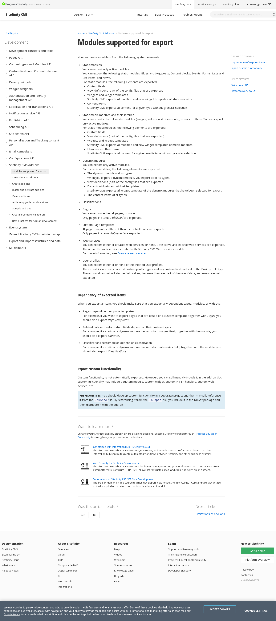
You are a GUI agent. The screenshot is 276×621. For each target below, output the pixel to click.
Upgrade (119, 575)
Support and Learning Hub (183, 548)
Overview (63, 548)
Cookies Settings (256, 610)
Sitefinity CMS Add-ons (101, 33)
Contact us (247, 574)
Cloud (61, 554)
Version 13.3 (83, 14)
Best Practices (164, 14)
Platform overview (243, 91)
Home (81, 33)
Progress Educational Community (187, 559)
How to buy (247, 569)
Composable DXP (68, 564)
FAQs (117, 581)
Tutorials (142, 14)
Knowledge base (124, 570)
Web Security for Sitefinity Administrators (116, 462)
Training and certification (182, 554)
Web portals (65, 581)
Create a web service (132, 253)
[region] (138, 611)
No (94, 514)
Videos (118, 554)
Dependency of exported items (249, 62)
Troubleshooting (192, 14)
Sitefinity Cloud (10, 559)
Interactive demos (178, 564)
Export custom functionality (246, 68)
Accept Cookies (219, 609)
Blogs (117, 548)
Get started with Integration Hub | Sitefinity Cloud (121, 446)
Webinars (119, 559)
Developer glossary (179, 570)
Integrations (65, 586)
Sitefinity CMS (10, 548)
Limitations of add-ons (210, 513)
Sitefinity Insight (11, 554)
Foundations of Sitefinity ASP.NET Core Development (123, 478)
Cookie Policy (12, 614)
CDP (60, 559)
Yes (83, 514)
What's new (8, 564)
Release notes (10, 570)
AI (59, 575)
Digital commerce (68, 570)
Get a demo (239, 85)
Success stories (123, 564)
